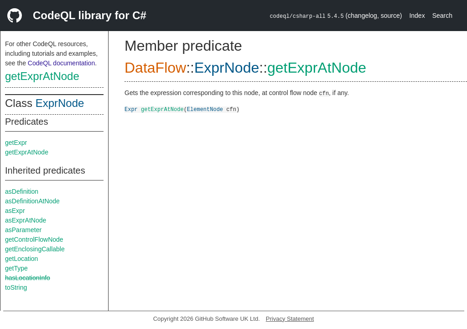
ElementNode (205, 109)
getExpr (16, 142)
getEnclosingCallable (35, 249)
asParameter (23, 229)
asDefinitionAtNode (32, 201)
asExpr (15, 210)
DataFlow (155, 67)
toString (16, 287)
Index (417, 15)
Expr (131, 109)
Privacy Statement (290, 318)
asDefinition (21, 191)
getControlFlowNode (34, 239)
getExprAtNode (42, 76)
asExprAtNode (25, 220)
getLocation (21, 258)
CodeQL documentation (61, 63)
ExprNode (60, 103)
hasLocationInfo (27, 277)
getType (16, 268)
